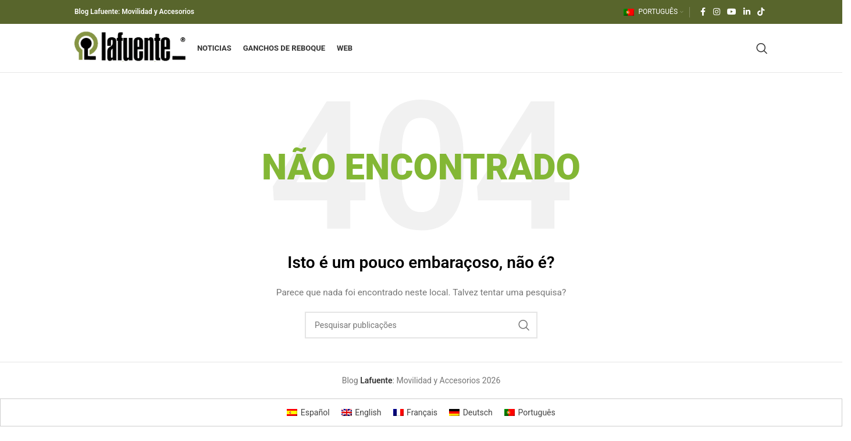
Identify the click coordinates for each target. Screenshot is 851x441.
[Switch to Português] (530, 425)
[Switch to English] (361, 425)
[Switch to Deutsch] (471, 425)
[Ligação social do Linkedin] (747, 12)
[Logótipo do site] (139, 54)
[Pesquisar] (762, 54)
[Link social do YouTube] (732, 12)
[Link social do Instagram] (717, 12)
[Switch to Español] (308, 425)
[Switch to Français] (415, 425)
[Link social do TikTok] (761, 12)
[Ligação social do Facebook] (703, 12)
